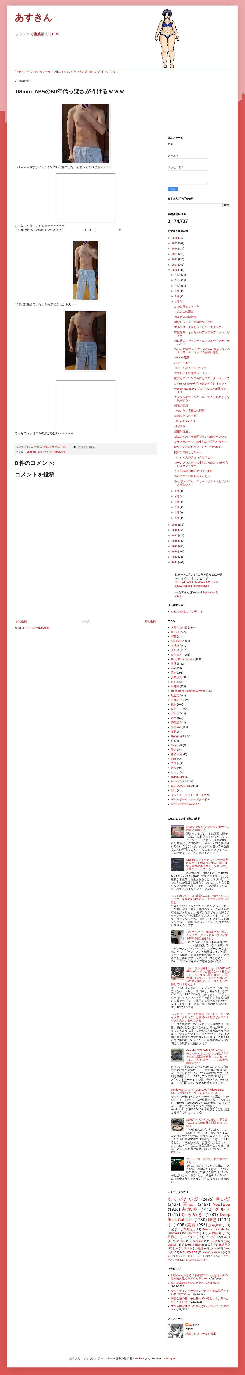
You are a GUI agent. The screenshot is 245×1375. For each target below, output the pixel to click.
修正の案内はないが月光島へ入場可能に (196, 1282)
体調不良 (176, 754)
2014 (175, 551)
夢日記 (175, 722)
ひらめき (176, 654)
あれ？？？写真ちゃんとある (192, 476)
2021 (175, 264)
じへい (175, 772)
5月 (177, 496)
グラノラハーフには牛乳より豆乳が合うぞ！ (202, 441)
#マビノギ (212, 582)
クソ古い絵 (81, 71)
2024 (175, 248)
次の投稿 (21, 621)
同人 (173, 790)
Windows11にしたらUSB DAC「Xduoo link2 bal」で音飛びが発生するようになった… (197, 1091)
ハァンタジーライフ (43, 71)
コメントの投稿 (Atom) (35, 627)
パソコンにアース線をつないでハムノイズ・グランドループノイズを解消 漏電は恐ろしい (207, 935)
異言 (173, 672)
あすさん (194, 1324)
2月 (177, 512)
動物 (173, 758)
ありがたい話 (45, 451)
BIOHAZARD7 (179, 781)
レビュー (176, 709)
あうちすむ (65, 71)
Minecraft (176, 745)
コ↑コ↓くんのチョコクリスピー (193, 457)
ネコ (173, 718)
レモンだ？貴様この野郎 (189, 410)
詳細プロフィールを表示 (201, 1333)
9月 (177, 290)
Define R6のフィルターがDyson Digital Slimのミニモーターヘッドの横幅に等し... (202, 351)
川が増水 (179, 426)
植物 (173, 704)
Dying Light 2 (178, 736)
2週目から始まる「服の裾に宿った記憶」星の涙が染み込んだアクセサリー (199, 1277)
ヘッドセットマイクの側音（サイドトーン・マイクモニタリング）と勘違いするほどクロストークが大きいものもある (200, 1017)
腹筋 (37, 34)
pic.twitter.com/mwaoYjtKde (192, 585)
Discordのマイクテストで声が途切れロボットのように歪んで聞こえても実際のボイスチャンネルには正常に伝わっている (207, 864)
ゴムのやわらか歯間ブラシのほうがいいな (200, 436)
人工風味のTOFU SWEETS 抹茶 (193, 470)
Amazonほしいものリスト (187, 611)
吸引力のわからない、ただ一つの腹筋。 (199, 446)
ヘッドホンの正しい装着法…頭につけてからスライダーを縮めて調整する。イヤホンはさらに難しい (200, 899)
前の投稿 (150, 621)
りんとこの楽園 (184, 311)
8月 (177, 296)
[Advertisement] (86, 588)
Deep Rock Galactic (182, 659)
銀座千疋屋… (182, 431)
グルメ (175, 650)
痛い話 (175, 632)
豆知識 (175, 686)
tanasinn (176, 727)
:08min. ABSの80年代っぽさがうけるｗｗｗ (200, 383)
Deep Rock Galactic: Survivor (188, 690)
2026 (175, 237)
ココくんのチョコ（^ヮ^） (191, 367)
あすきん (33, 17)
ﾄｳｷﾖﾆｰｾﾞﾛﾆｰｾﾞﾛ (184, 421)
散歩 (173, 767)
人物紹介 (176, 699)
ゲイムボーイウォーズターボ (189, 799)
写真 (173, 636)
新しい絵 (94, 71)
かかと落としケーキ (186, 306)
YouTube (31, 451)
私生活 (175, 695)
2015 (175, 546)
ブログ (175, 713)
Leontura (138, 1358)
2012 (175, 556)
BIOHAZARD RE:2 (182, 785)
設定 (173, 749)
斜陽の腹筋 (181, 405)
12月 (178, 274)
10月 (178, 285)
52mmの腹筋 (182, 357)
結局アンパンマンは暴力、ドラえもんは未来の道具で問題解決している (207, 1122)
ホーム (86, 621)
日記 (173, 681)
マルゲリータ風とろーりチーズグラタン (199, 327)
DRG (55, 34)
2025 (175, 243)
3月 (177, 507)
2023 (175, 254)
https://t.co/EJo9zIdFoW (190, 582)
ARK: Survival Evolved (184, 804)
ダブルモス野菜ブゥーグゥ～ (192, 373)
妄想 (173, 731)
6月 (177, 491)
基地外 (56, 451)
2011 (175, 562)
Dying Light (177, 776)
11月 (178, 280)
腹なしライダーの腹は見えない (193, 321)
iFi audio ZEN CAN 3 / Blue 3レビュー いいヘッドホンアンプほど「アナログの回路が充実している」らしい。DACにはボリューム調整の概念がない (207, 1057)
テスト (175, 763)
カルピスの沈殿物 (185, 316)
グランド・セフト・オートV (188, 795)
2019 (175, 524)
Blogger (171, 1358)
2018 (175, 529)
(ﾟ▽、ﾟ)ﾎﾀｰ (109, 71)
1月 (177, 518)
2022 (175, 259)
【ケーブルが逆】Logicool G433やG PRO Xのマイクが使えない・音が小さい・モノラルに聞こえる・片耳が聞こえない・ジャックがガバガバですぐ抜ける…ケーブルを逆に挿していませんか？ (200, 976)
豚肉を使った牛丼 (185, 415)
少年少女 (176, 677)
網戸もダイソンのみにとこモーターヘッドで (202, 378)
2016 (175, 540)
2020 (175, 270)
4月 (177, 501)
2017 (175, 535)
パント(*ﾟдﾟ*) (182, 362)
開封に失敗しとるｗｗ (188, 452)
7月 (177, 301)
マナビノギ (22, 71)
